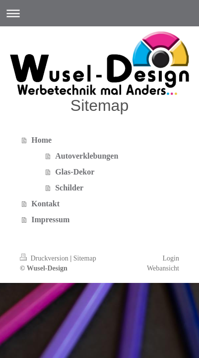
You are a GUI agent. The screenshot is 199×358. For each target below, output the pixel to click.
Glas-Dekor (74, 172)
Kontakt (45, 203)
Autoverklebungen (86, 156)
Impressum (50, 219)
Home (41, 140)
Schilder (69, 187)
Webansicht (163, 268)
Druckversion (45, 258)
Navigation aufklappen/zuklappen (99, 13)
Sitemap (84, 258)
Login (171, 258)
